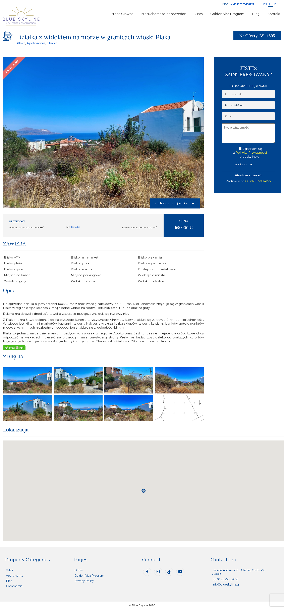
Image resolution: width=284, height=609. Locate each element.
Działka (75, 226)
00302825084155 (258, 181)
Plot (9, 581)
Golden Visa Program (227, 14)
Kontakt (274, 14)
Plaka (21, 43)
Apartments (14, 575)
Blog (256, 14)
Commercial (14, 586)
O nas (198, 14)
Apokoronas (36, 43)
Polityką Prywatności (251, 152)
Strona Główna (121, 14)
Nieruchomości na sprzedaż (163, 14)
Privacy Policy (84, 581)
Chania (52, 43)
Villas (9, 570)
